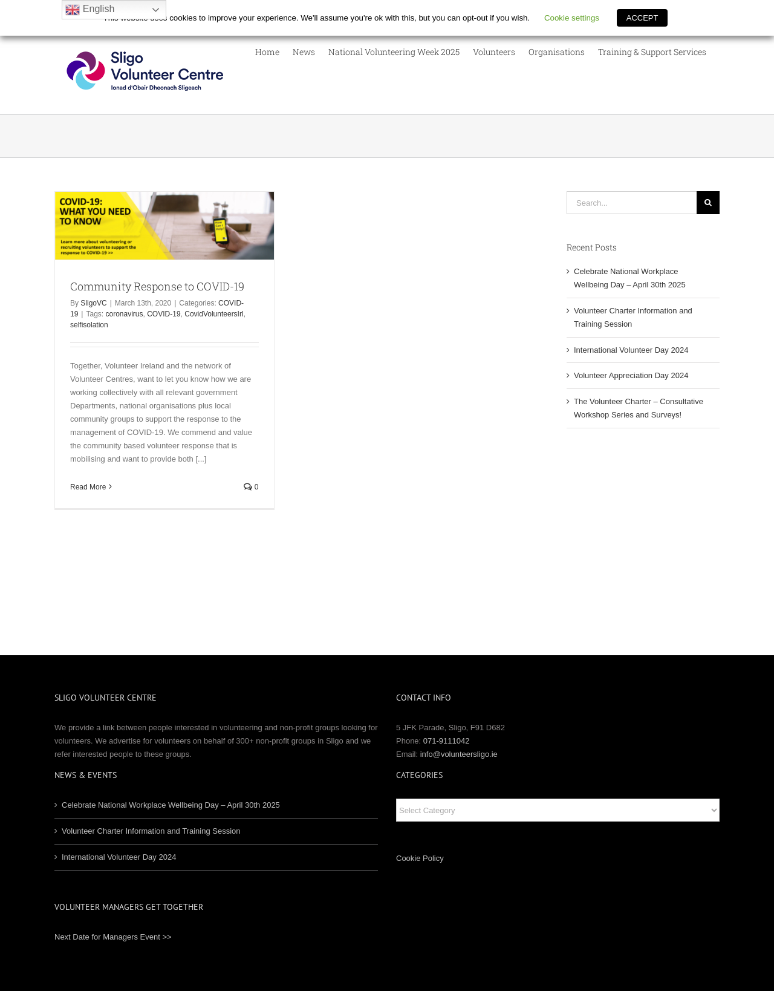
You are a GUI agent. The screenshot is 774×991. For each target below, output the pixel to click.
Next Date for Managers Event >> (113, 936)
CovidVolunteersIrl (213, 314)
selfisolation (89, 325)
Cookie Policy (420, 858)
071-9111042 (446, 740)
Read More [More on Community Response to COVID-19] (88, 487)
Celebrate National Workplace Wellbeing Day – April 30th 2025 (171, 804)
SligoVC (93, 303)
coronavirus (124, 314)
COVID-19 (163, 314)
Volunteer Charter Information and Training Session (151, 831)
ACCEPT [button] (642, 17)
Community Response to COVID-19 (157, 286)
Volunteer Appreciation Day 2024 (631, 375)
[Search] (708, 202)
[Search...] (632, 202)
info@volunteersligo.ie (459, 754)
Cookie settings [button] (571, 17)
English (89, 9)
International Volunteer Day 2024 (631, 350)
